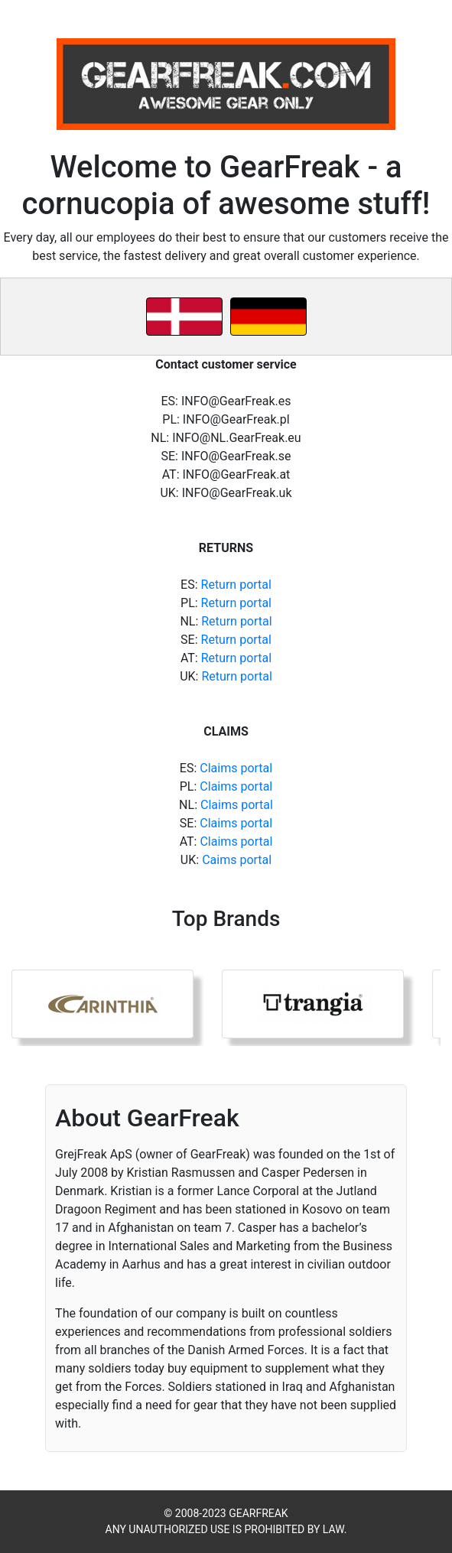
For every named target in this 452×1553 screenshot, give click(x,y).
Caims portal (237, 860)
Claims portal (236, 768)
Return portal (236, 584)
